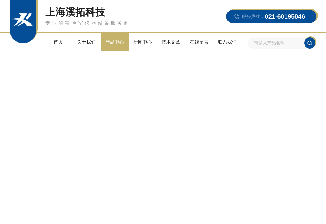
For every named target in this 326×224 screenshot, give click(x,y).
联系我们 (227, 41)
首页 (58, 41)
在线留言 (199, 41)
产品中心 (114, 41)
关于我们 (86, 41)
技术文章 (171, 41)
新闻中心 (142, 41)
